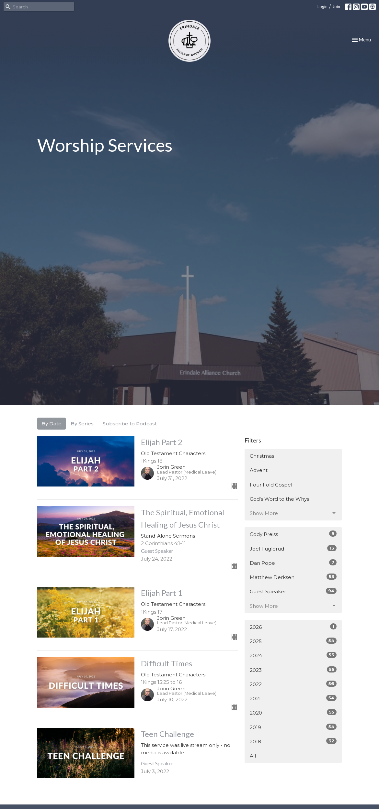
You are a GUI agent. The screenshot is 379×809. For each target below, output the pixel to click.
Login (322, 6)
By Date (51, 424)
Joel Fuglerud (293, 548)
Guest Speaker (293, 591)
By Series (82, 424)
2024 (293, 655)
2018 (293, 741)
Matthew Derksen (293, 577)
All (253, 756)
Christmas (262, 456)
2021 (293, 698)
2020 (293, 712)
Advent (259, 470)
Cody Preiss (293, 533)
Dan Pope (293, 562)
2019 (293, 727)
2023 (293, 669)
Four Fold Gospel (271, 485)
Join (336, 6)
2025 (293, 641)
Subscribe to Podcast (130, 424)
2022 (293, 684)
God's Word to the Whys (279, 499)
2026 (293, 626)
